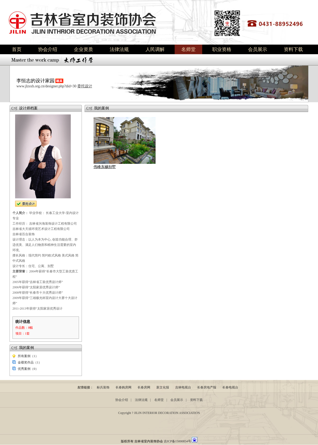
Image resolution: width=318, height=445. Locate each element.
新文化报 (162, 387)
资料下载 (293, 49)
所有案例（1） (28, 356)
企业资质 (83, 49)
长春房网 (144, 387)
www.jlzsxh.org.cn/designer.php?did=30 (46, 86)
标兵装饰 (103, 387)
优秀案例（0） (28, 369)
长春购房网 (123, 387)
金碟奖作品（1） (30, 362)
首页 (16, 49)
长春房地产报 (206, 387)
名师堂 (188, 49)
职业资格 (221, 49)
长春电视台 (230, 387)
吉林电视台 (183, 387)
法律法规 (119, 49)
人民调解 (155, 49)
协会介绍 (47, 49)
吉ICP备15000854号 (177, 441)
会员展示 (257, 49)
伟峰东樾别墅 (105, 167)
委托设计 (84, 86)
